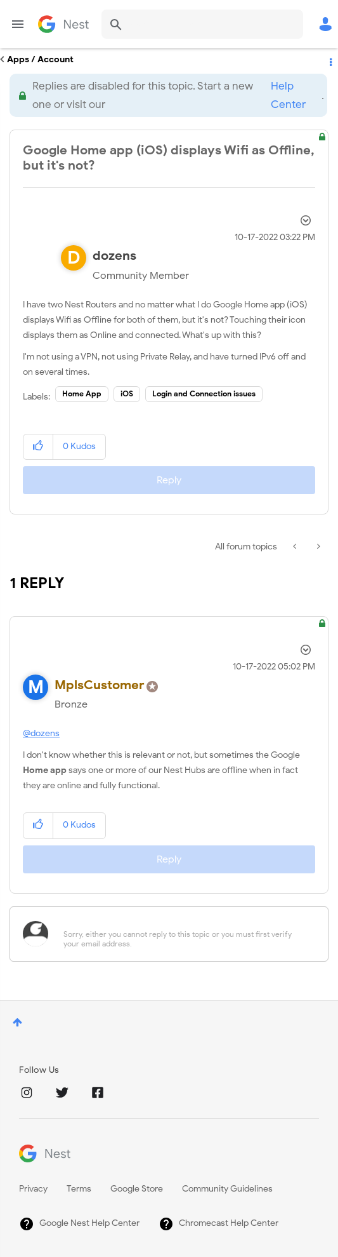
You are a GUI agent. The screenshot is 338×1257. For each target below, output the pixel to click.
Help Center (288, 95)
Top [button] (17, 1022)
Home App (81, 393)
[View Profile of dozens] (114, 256)
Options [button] (330, 59)
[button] (38, 446)
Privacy (33, 1188)
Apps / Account (40, 59)
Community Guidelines (227, 1188)
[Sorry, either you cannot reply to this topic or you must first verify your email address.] (185, 934)
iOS (126, 393)
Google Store (136, 1188)
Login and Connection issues (204, 393)
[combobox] (202, 24)
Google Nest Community (63, 24)
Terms (79, 1188)
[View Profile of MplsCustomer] (100, 685)
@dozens (41, 733)
